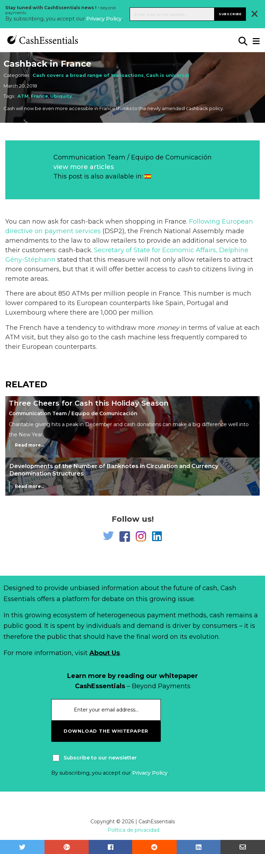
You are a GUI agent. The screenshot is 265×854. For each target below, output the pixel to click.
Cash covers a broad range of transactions (88, 75)
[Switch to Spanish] (148, 176)
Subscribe (230, 14)
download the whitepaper (106, 731)
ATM (23, 96)
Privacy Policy (104, 19)
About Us (104, 653)
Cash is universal (167, 75)
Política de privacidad (133, 830)
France (39, 96)
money (168, 328)
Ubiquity (61, 96)
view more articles (83, 167)
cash (184, 269)
